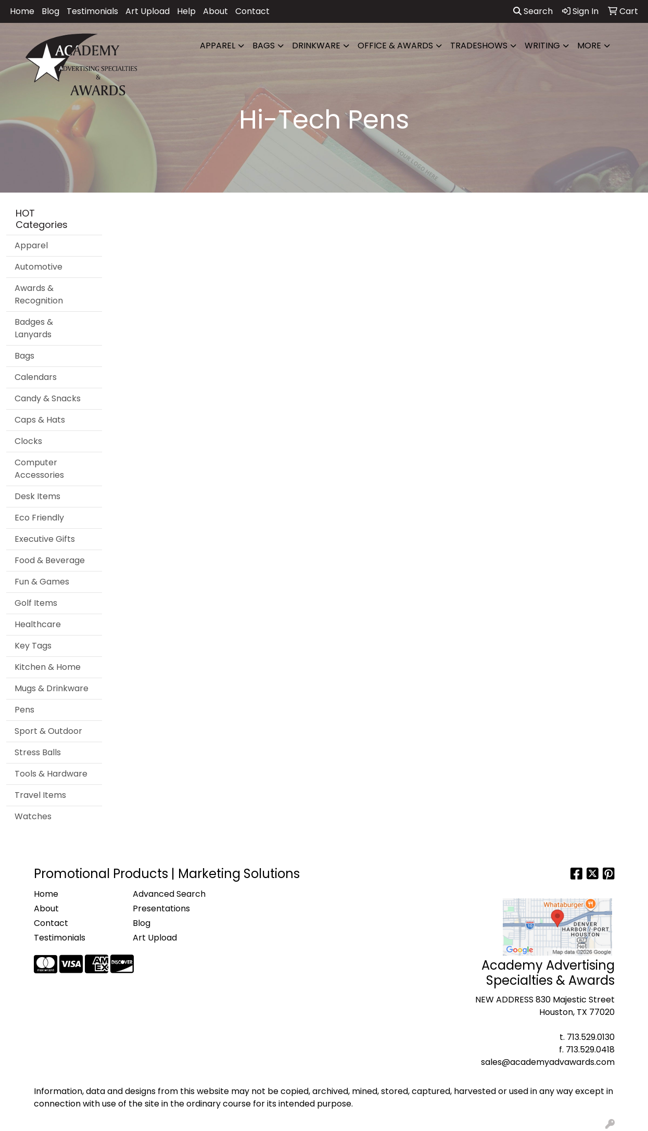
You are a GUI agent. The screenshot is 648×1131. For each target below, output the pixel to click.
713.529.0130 (591, 1037)
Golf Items (36, 603)
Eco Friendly (39, 518)
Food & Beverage (50, 560)
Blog (50, 11)
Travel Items (40, 795)
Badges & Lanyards (34, 328)
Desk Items (37, 496)
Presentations (161, 908)
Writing (542, 46)
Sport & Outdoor (48, 731)
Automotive (38, 267)
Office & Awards (395, 46)
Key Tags (33, 646)
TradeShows (478, 46)
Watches (33, 816)
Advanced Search (169, 894)
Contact (252, 11)
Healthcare (38, 624)
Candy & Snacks (48, 398)
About (215, 11)
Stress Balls (38, 752)
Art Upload (147, 11)
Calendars (36, 377)
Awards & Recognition (39, 294)
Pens (24, 710)
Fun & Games (42, 582)
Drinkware (316, 46)
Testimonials (92, 11)
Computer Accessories (39, 468)
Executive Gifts (45, 539)
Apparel (217, 46)
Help (186, 11)
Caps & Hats (40, 420)
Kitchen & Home (48, 667)
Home (22, 11)
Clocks (28, 441)
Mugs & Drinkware (51, 688)
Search (533, 11)
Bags (263, 46)
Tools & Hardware (51, 774)
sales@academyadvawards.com (548, 1062)
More (589, 46)
